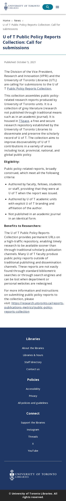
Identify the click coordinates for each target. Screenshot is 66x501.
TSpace (24, 121)
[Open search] (47, 7)
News (17, 20)
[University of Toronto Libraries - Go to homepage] (33, 479)
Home (6, 20)
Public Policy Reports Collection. (29, 88)
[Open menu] (57, 7)
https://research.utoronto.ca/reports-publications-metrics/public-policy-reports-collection (34, 307)
